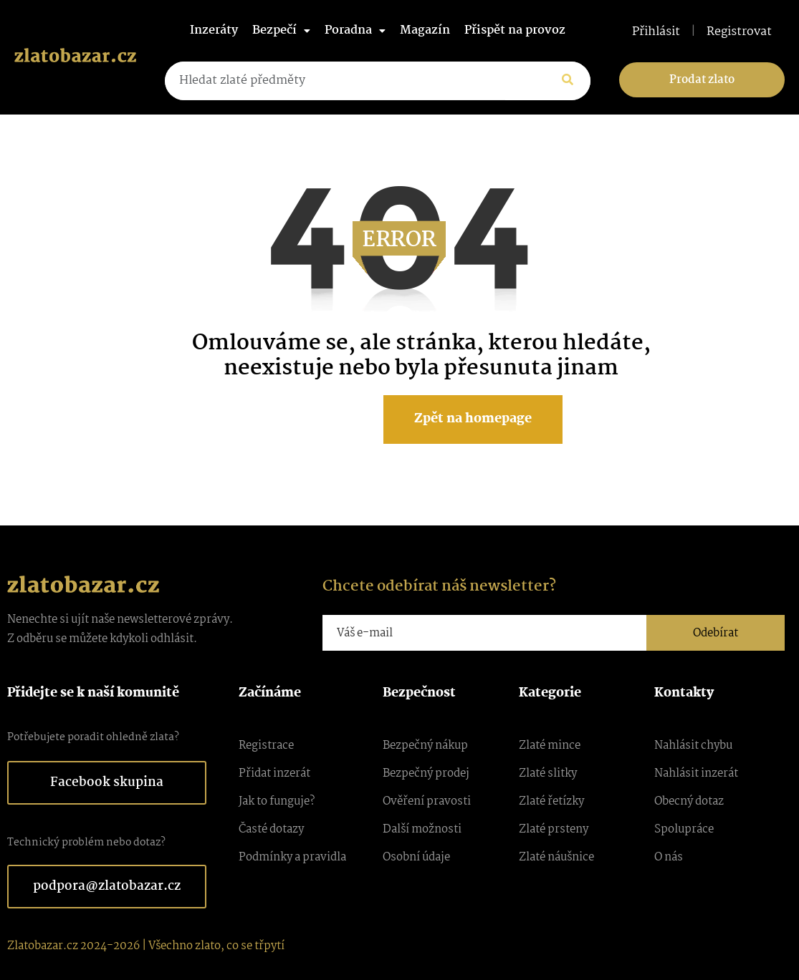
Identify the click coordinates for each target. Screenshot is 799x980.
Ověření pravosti (427, 801)
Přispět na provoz (514, 30)
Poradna (355, 30)
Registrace (266, 746)
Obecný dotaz (689, 801)
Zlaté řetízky (551, 801)
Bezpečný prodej (426, 773)
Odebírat (715, 633)
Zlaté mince (549, 746)
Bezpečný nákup (425, 746)
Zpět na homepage (473, 419)
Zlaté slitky (548, 773)
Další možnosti (422, 829)
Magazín (425, 30)
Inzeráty (214, 30)
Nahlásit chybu (693, 746)
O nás (668, 857)
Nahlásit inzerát (696, 773)
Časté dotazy (271, 829)
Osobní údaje (416, 857)
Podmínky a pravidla (292, 857)
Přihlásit (656, 32)
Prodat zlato (702, 80)
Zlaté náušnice (556, 857)
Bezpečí (281, 30)
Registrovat (739, 32)
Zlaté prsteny (553, 829)
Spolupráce (684, 829)
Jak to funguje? (277, 801)
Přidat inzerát (274, 773)
